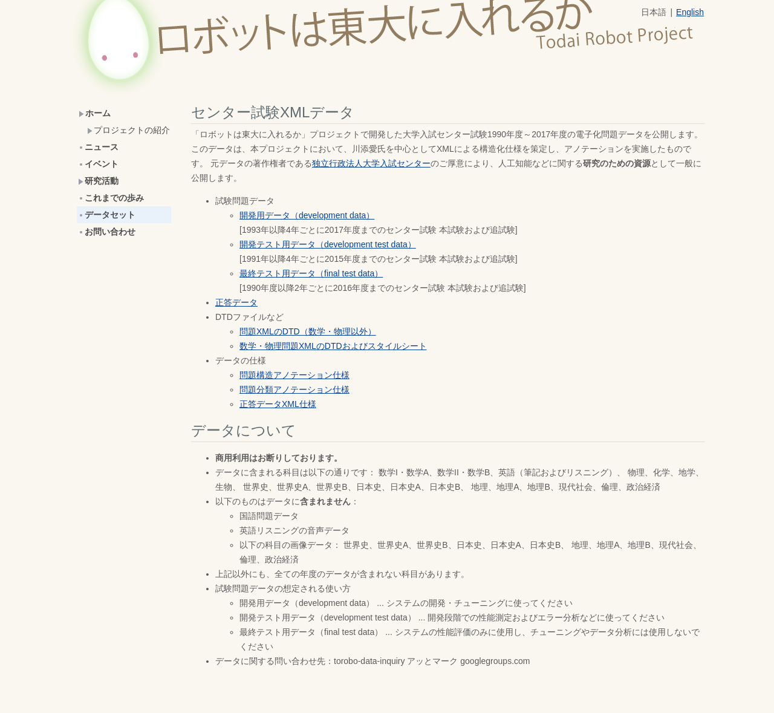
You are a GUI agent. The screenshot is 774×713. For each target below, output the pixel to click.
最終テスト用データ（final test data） (311, 273)
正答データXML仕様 (277, 404)
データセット (106, 215)
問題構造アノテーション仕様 (294, 375)
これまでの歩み (111, 198)
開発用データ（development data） (306, 215)
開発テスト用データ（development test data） (327, 244)
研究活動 (98, 181)
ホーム (95, 113)
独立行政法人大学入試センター (371, 163)
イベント (98, 164)
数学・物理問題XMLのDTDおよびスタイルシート (333, 346)
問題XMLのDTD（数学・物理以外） (307, 331)
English (690, 12)
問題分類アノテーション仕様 (294, 389)
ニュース (98, 147)
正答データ (236, 302)
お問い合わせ (106, 231)
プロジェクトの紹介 (128, 130)
